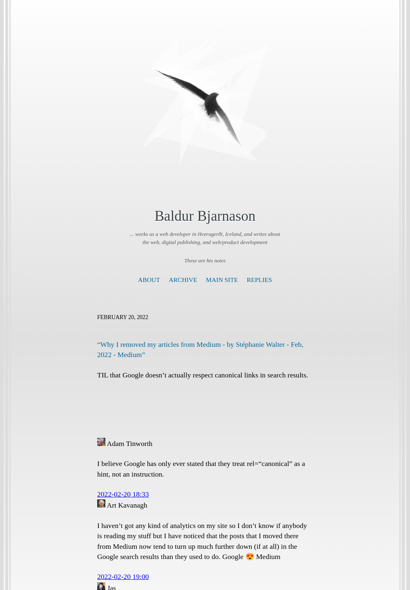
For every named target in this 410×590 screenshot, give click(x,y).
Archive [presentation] (183, 279)
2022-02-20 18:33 (123, 494)
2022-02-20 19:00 (123, 576)
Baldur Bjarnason (204, 216)
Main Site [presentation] (222, 279)
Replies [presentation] (259, 279)
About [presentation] (149, 279)
